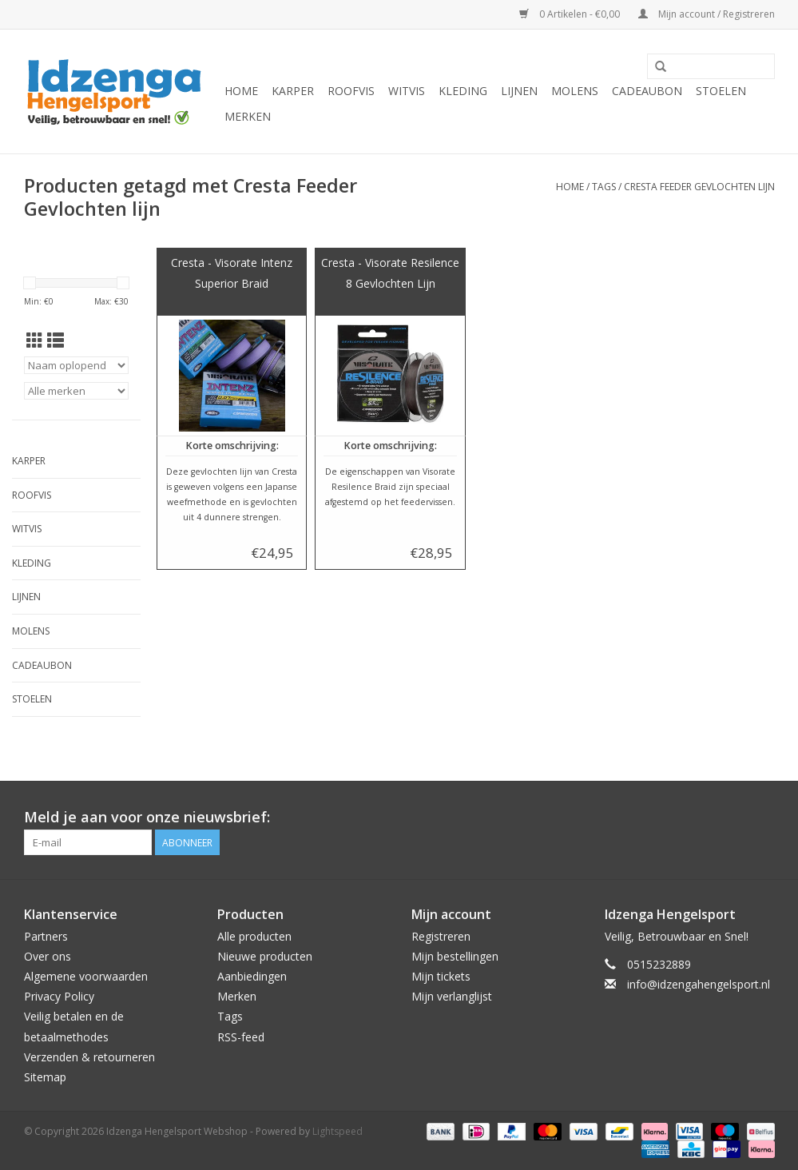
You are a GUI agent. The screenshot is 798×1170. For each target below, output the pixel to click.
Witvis (406, 90)
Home (241, 90)
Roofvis (351, 90)
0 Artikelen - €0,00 (570, 14)
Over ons (47, 956)
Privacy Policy (59, 996)
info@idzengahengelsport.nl (698, 984)
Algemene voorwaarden (86, 976)
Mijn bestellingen (454, 956)
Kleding (463, 90)
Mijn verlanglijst (451, 996)
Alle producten (254, 936)
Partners (46, 936)
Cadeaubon (647, 90)
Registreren (440, 936)
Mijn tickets (440, 976)
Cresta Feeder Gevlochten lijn (699, 186)
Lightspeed (337, 1131)
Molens (574, 90)
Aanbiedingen (252, 976)
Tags (604, 186)
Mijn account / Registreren (706, 14)
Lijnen (519, 90)
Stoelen (721, 90)
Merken (247, 116)
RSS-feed (240, 1037)
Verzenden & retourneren (89, 1057)
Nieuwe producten (264, 956)
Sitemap (45, 1076)
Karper (293, 90)
